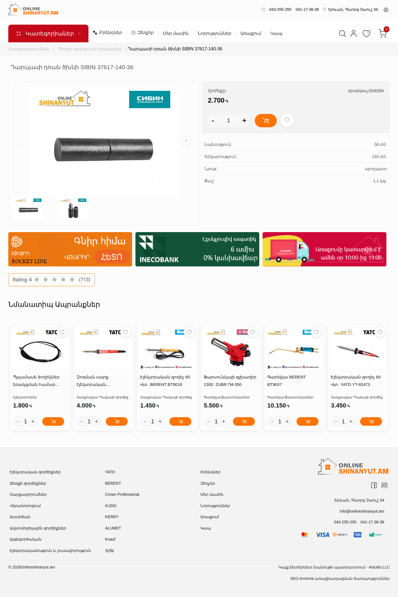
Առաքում (250, 33)
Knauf (110, 539)
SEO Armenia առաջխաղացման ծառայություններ (340, 579)
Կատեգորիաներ (48, 33)
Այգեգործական (25, 539)
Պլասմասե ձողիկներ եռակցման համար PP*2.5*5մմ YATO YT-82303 (39, 382)
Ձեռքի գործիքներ (28, 483)
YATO (110, 472)
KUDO (110, 506)
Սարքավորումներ (28, 48)
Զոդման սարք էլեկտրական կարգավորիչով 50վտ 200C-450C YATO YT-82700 (102, 382)
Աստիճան (20, 517)
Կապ (276, 33)
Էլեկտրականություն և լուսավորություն (50, 551)
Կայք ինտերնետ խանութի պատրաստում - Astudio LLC (334, 567)
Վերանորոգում (25, 506)
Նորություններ (214, 33)
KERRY (111, 517)
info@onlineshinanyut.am (362, 511)
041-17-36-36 (306, 9)
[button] (186, 140)
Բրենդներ (107, 32)
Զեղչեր (142, 32)
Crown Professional (121, 494)
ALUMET (113, 528)
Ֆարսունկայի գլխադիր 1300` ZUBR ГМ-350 (229, 381)
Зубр (109, 551)
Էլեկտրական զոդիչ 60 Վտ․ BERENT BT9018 (165, 381)
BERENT (113, 483)
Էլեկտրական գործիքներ (35, 472)
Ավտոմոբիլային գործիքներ (38, 528)
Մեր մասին (175, 33)
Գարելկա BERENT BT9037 (294, 377)
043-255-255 (279, 9)
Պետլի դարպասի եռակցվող (90, 48)
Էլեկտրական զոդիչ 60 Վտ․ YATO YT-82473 (355, 381)
